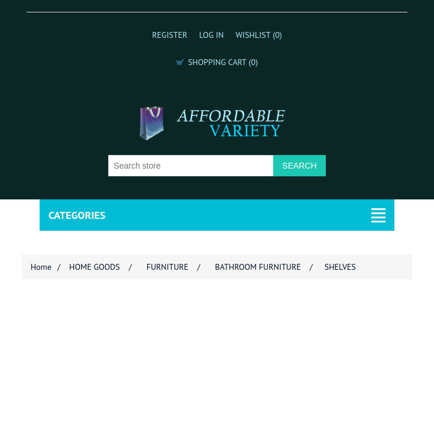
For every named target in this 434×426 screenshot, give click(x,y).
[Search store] (191, 165)
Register (169, 35)
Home (41, 267)
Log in (211, 35)
